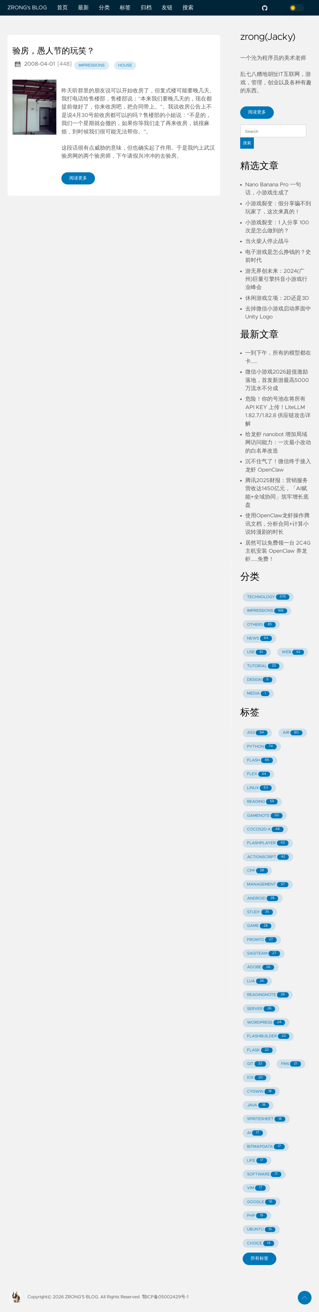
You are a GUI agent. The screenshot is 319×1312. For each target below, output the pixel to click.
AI (255, 1133)
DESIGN (259, 679)
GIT (256, 1064)
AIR (292, 733)
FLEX (258, 774)
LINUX (259, 788)
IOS (256, 1078)
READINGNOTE (268, 995)
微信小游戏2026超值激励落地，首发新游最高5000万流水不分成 (277, 380)
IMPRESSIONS (267, 611)
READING (262, 801)
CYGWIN (261, 1091)
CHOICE (260, 1243)
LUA (257, 981)
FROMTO (262, 939)
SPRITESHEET (266, 1119)
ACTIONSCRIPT (268, 857)
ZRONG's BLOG (27, 8)
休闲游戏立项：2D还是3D (277, 298)
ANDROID (262, 898)
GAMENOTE (265, 815)
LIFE (257, 1160)
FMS (291, 1064)
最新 (83, 8)
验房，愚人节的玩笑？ (53, 51)
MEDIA (258, 693)
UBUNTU (261, 1229)
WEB (293, 652)
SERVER (261, 1009)
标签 (125, 8)
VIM (256, 1188)
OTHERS (261, 624)
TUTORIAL (263, 666)
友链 (167, 8)
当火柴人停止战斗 (267, 241)
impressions (92, 65)
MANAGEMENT (267, 884)
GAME (259, 926)
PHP (257, 1215)
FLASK (260, 1050)
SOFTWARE (264, 1174)
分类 (104, 8)
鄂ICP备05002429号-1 (165, 1297)
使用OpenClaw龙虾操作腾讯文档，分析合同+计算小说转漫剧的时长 (277, 524)
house (125, 65)
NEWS (259, 638)
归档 (145, 8)
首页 (62, 8)
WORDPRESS (266, 1022)
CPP (257, 870)
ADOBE (260, 967)
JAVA (258, 1105)
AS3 (257, 733)
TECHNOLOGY (268, 597)
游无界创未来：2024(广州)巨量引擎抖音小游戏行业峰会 (276, 279)
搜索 (188, 8)
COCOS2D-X (265, 829)
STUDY (260, 912)
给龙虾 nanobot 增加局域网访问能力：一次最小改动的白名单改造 (278, 443)
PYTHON (262, 746)
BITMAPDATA (266, 1146)
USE (257, 652)
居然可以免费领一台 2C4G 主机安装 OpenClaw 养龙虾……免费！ (278, 551)
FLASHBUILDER (268, 1036)
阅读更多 (78, 178)
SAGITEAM (263, 953)
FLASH (260, 760)
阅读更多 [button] (257, 112)
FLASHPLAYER (267, 843)
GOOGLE (261, 1202)
